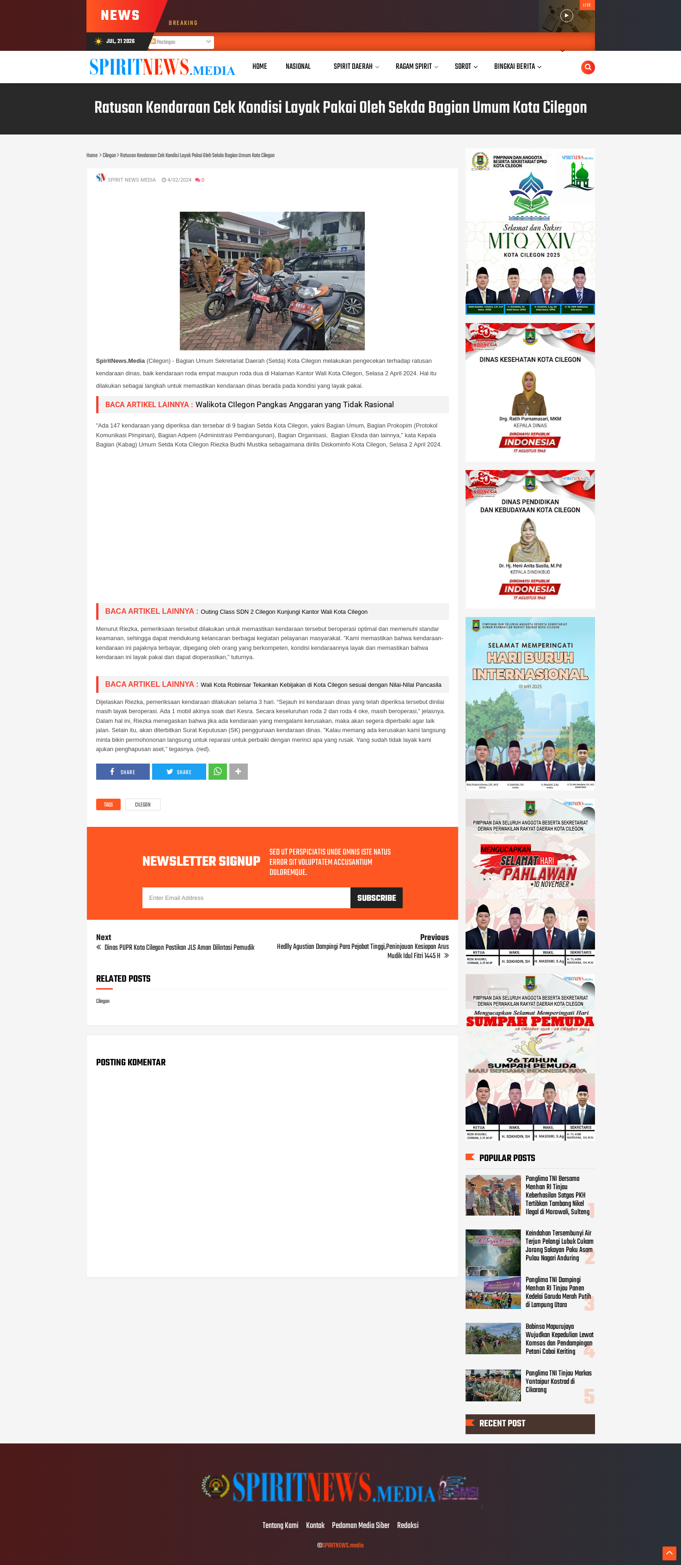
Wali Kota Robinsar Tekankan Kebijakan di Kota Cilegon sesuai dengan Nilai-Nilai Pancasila (321, 684)
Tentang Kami (281, 1526)
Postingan (162, 42)
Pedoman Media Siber (361, 1526)
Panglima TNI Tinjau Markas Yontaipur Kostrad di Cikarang (559, 1382)
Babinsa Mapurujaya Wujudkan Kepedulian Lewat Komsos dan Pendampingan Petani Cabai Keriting (560, 1339)
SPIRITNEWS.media (343, 1546)
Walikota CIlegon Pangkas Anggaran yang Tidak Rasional (295, 404)
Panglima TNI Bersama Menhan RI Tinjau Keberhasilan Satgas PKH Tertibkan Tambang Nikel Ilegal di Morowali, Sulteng (557, 1195)
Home (259, 67)
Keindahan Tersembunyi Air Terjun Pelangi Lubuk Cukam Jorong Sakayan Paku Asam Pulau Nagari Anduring (560, 1246)
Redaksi (408, 1526)
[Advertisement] (272, 531)
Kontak (315, 1526)
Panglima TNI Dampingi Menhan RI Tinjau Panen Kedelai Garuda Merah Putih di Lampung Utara (558, 1292)
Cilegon (143, 805)
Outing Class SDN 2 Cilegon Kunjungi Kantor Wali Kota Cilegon (284, 611)
